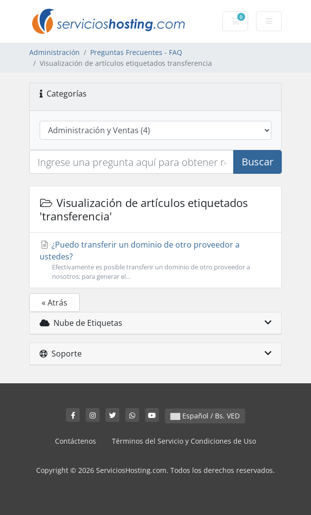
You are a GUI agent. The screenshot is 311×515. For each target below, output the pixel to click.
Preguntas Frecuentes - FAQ (136, 52)
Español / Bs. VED (205, 415)
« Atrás (54, 302)
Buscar (257, 161)
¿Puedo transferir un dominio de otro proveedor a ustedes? (155, 260)
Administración (54, 52)
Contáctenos (75, 441)
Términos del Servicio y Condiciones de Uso (184, 441)
